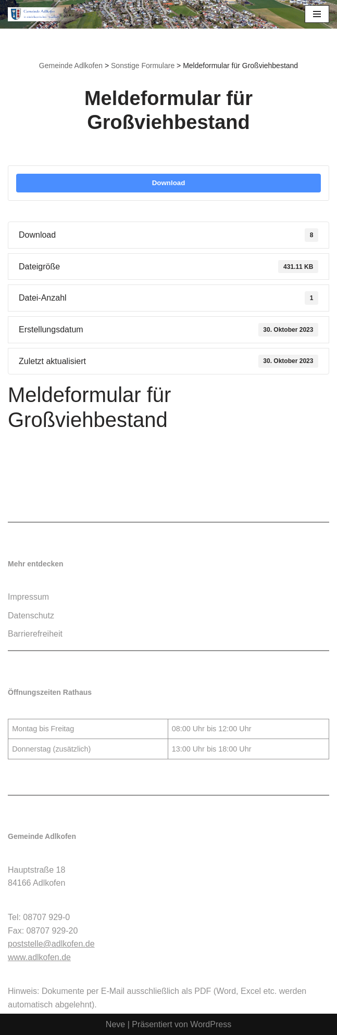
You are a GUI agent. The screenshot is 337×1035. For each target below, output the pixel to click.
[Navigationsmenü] (317, 14)
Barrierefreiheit (35, 633)
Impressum (28, 596)
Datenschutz (31, 615)
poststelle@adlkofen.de (51, 943)
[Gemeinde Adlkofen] (39, 14)
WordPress (210, 1024)
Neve (115, 1024)
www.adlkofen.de (39, 957)
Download (168, 183)
